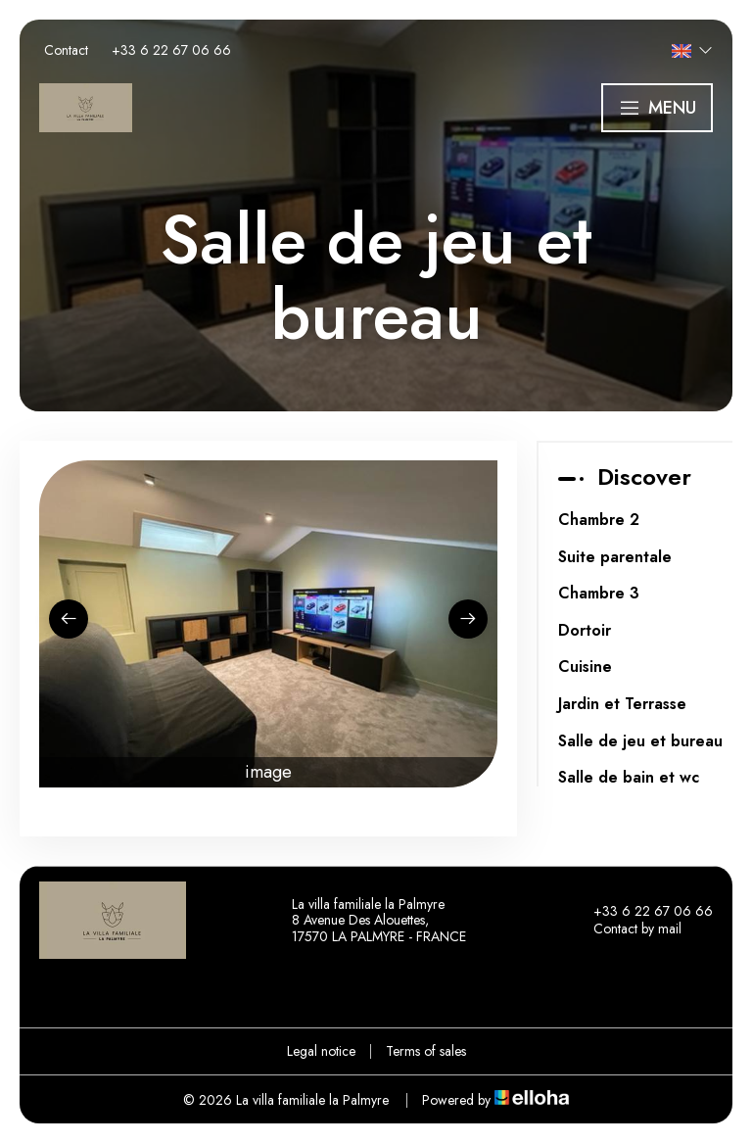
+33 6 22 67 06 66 (642, 912)
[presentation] (68, 619)
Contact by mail (626, 929)
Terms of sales (426, 1051)
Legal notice (321, 1051)
